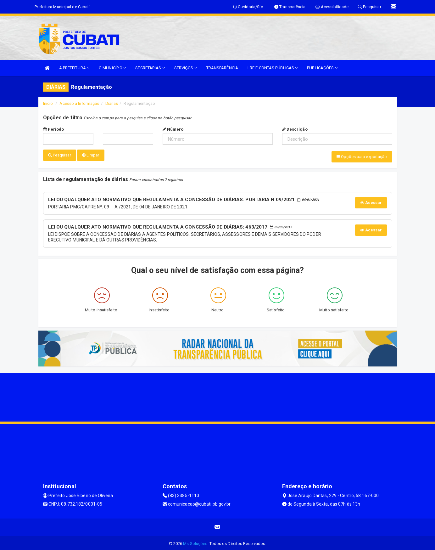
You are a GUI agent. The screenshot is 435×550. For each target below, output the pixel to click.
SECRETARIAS (150, 67)
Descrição (295, 129)
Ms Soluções (195, 542)
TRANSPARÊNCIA (222, 67)
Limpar (90, 155)
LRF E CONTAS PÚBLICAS (273, 67)
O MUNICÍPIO (112, 67)
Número (173, 129)
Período (53, 129)
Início (48, 103)
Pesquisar (59, 155)
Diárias (111, 103)
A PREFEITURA (74, 67)
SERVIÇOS (185, 67)
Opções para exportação (362, 156)
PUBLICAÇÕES (322, 67)
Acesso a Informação (79, 103)
